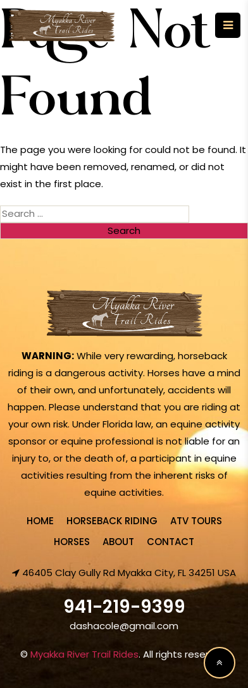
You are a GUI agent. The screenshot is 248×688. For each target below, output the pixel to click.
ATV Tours (196, 520)
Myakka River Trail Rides (84, 654)
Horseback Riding (112, 520)
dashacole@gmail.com (124, 625)
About (118, 541)
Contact (170, 541)
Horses (72, 541)
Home (40, 520)
